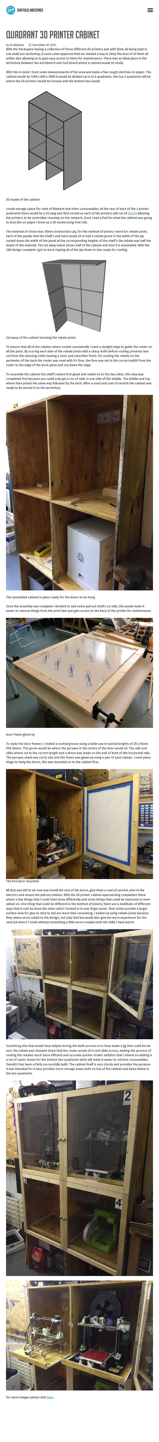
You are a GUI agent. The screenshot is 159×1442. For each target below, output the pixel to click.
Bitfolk (95, 1434)
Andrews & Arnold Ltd (79, 1434)
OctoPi (132, 213)
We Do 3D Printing (120, 1434)
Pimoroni (105, 1434)
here (50, 1397)
